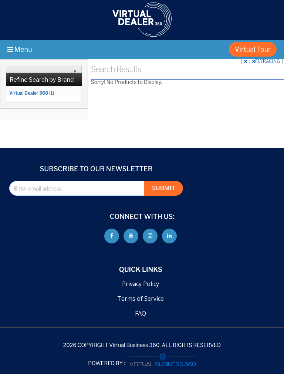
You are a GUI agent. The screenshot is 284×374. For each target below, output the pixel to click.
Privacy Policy (140, 284)
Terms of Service (140, 298)
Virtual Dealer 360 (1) (31, 92)
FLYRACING (266, 61)
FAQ (140, 313)
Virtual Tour (253, 49)
